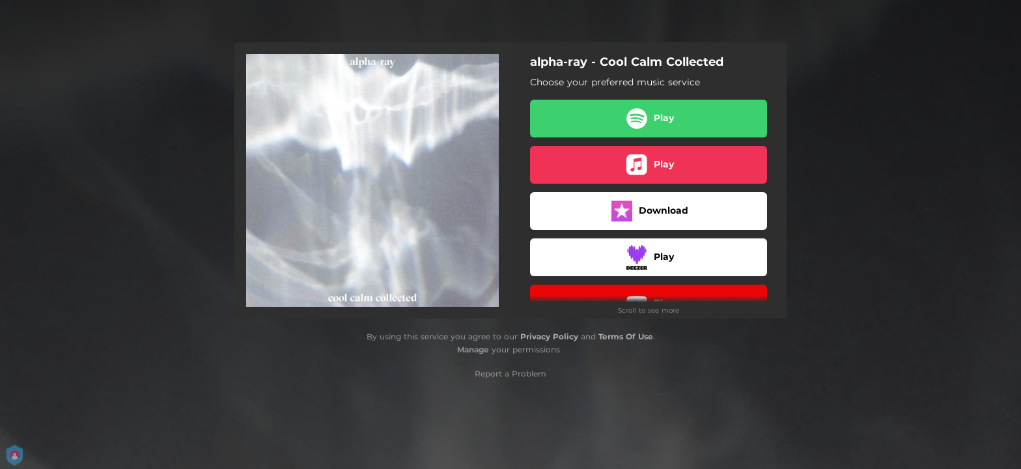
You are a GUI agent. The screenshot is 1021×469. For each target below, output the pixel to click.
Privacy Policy (549, 336)
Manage (473, 349)
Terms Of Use (625, 336)
